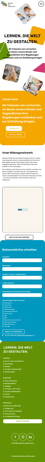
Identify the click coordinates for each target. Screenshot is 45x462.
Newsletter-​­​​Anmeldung (13, 406)
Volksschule (7, 305)
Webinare (8, 386)
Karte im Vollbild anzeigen (19, 237)
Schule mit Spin (10, 414)
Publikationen (9, 397)
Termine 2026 (9, 408)
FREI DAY (7, 394)
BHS (5, 318)
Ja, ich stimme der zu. (19, 335)
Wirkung (7, 366)
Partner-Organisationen (13, 369)
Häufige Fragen (10, 372)
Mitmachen (7, 403)
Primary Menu (41, 4)
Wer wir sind (13, 128)
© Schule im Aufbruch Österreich (23, 456)
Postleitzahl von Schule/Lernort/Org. (16, 292)
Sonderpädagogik (9, 309)
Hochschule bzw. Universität (12, 320)
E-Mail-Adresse (8, 283)
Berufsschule (8, 313)
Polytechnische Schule (10, 311)
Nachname (6, 265)
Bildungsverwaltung (10, 322)
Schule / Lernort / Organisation (14, 274)
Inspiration (7, 378)
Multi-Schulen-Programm (13, 411)
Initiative (6, 358)
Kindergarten (8, 303)
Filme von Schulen (11, 381)
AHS (5, 315)
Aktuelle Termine (15, 134)
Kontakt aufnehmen (22, 421)
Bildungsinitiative (9, 324)
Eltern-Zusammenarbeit (13, 391)
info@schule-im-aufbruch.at (23, 443)
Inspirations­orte (10, 383)
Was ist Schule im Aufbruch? (14, 361)
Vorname (6, 257)
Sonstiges (7, 326)
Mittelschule (8, 307)
